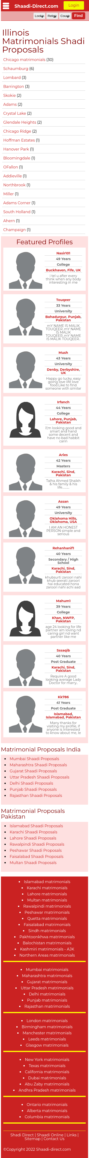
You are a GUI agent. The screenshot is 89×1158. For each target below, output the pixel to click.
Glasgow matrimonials (47, 1045)
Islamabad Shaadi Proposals (36, 826)
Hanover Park (16, 149)
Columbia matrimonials (47, 1117)
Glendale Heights (20, 122)
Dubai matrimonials (47, 1078)
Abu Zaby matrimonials (47, 1084)
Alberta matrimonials (47, 1111)
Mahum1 (63, 601)
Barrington (14, 86)
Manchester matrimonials (47, 1033)
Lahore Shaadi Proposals (33, 838)
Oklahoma (59, 522)
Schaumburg (16, 68)
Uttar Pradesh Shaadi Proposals (39, 777)
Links (72, 1135)
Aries (63, 455)
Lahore (56, 419)
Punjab (74, 317)
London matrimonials (47, 1021)
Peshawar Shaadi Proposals (36, 850)
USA (73, 522)
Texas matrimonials (47, 1066)
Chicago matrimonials (24, 59)
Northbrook (15, 185)
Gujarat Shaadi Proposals (33, 771)
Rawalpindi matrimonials (47, 906)
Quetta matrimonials (47, 918)
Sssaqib (63, 650)
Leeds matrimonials (47, 1039)
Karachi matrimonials (47, 888)
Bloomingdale (17, 158)
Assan (63, 501)
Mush (63, 353)
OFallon (11, 167)
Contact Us (54, 1139)
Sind (70, 472)
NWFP (68, 618)
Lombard (12, 77)
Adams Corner (17, 203)
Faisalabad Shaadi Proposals (36, 856)
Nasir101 (63, 253)
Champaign (15, 230)
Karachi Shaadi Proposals (33, 832)
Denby (52, 369)
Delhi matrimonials (47, 994)
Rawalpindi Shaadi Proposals (37, 844)
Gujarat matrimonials (47, 982)
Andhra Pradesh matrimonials (47, 1090)
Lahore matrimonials (47, 894)
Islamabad (63, 714)
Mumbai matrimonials (47, 969)
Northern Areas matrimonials (47, 955)
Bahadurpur (55, 317)
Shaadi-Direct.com (36, 6)
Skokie (10, 95)
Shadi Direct (22, 1135)
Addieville (13, 176)
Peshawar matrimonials (47, 912)
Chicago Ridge (17, 131)
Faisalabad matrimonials (47, 924)
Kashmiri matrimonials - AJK (47, 949)
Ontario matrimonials (47, 1104)
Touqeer (63, 300)
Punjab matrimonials (47, 1000)
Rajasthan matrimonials (47, 1006)
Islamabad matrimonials (47, 882)
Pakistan (63, 320)
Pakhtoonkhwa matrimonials (47, 937)
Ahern (9, 221)
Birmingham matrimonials (47, 1027)
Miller (9, 194)
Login (73, 5)
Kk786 (63, 697)
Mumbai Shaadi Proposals (34, 759)
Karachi (58, 472)
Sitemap (33, 1139)
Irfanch (63, 402)
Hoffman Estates (19, 140)
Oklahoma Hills (63, 518)
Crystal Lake (15, 113)
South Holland (17, 212)
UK (78, 270)
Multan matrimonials (47, 900)
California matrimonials (47, 1072)
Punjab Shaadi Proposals (33, 789)
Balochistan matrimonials (47, 943)
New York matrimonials (47, 1059)
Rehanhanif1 (63, 548)
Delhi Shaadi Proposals (31, 783)
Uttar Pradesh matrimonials (47, 988)
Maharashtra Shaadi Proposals (38, 765)
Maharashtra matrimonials (47, 976)
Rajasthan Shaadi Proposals (36, 795)
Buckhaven (56, 270)
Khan (56, 618)
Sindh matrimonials (47, 931)
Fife (70, 270)
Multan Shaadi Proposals (33, 862)
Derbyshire (69, 369)
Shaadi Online (50, 1135)
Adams (10, 104)
